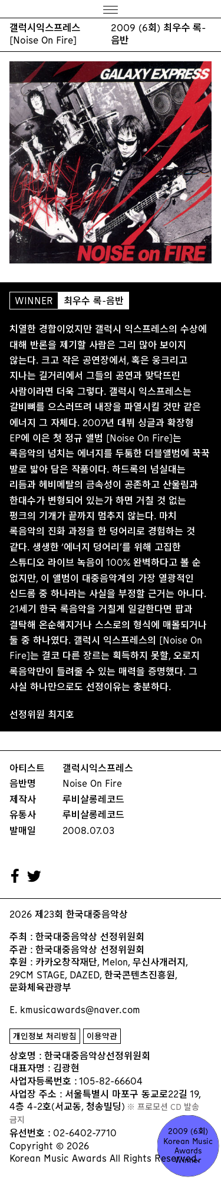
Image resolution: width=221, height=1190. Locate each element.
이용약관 (102, 1036)
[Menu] (110, 9)
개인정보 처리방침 (45, 1036)
